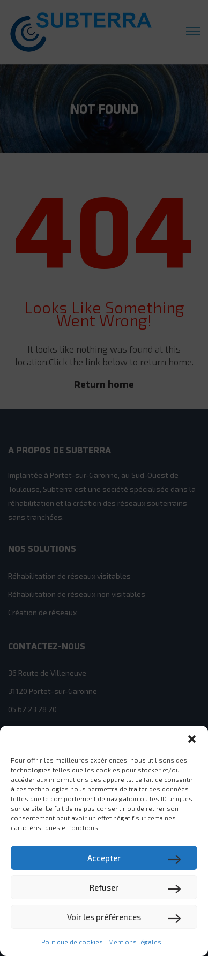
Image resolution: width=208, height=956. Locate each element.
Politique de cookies (72, 941)
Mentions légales (134, 941)
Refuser (104, 887)
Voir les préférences (104, 917)
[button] (192, 739)
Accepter (104, 858)
